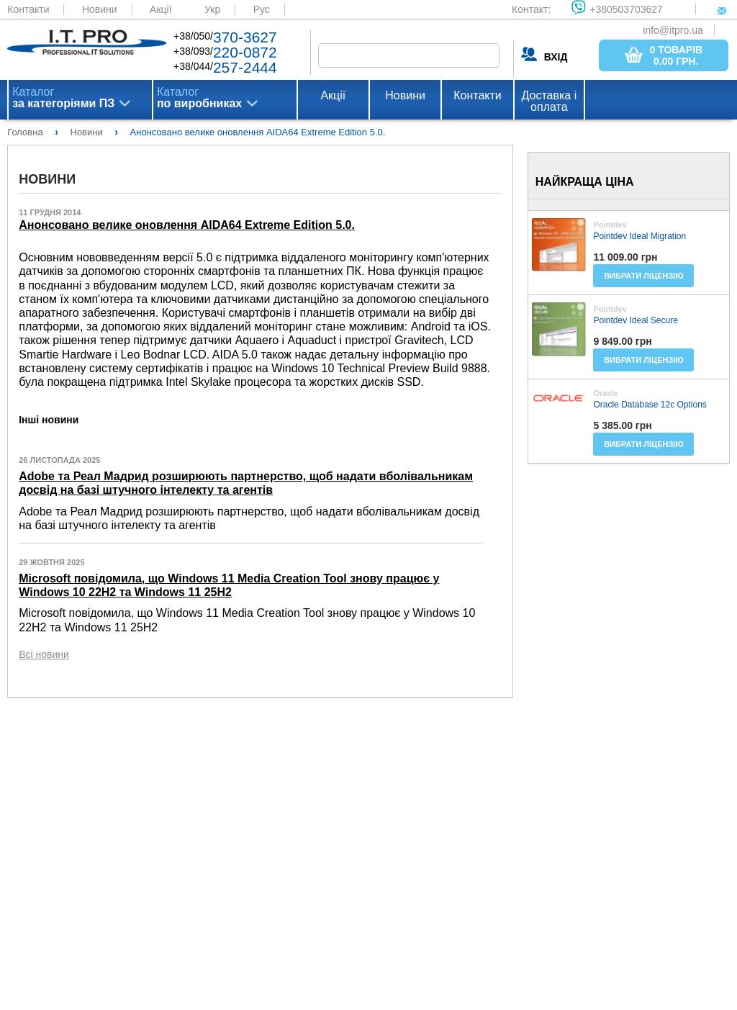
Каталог (63, 97)
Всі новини (44, 654)
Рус (261, 9)
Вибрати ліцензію (644, 275)
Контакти (28, 9)
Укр (212, 9)
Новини (99, 9)
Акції (160, 9)
